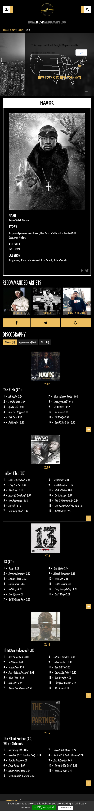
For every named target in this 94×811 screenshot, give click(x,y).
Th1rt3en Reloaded (15, 650)
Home (32, 22)
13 (5, 562)
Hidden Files (11, 473)
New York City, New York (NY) (59, 77)
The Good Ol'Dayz (9, 30)
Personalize (65, 807)
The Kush (9, 390)
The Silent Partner (15, 739)
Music (40, 22)
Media (48, 22)
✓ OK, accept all (44, 807)
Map (56, 22)
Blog (62, 22)
